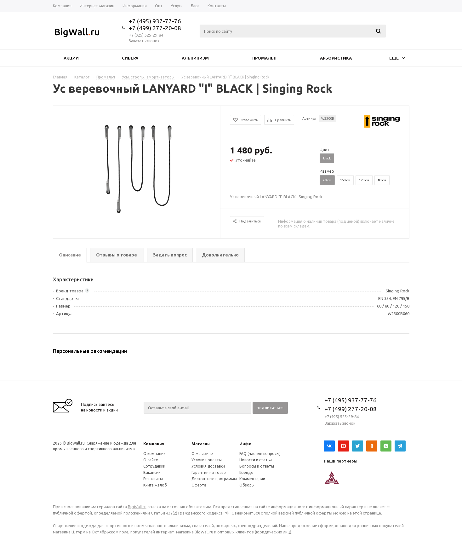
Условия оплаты (206, 460)
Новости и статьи (255, 460)
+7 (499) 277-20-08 (155, 28)
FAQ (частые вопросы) (260, 454)
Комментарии (252, 479)
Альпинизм (195, 58)
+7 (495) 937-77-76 (155, 21)
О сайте (150, 460)
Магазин (200, 443)
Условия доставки (208, 466)
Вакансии (152, 472)
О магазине (202, 454)
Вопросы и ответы (256, 466)
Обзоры (246, 485)
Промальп (264, 58)
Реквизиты (153, 479)
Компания (153, 443)
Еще (397, 58)
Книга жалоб (155, 485)
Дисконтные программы (214, 479)
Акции (71, 58)
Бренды (246, 472)
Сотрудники (154, 466)
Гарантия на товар (208, 472)
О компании (154, 454)
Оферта (198, 485)
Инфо (245, 443)
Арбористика (336, 58)
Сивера (130, 58)
